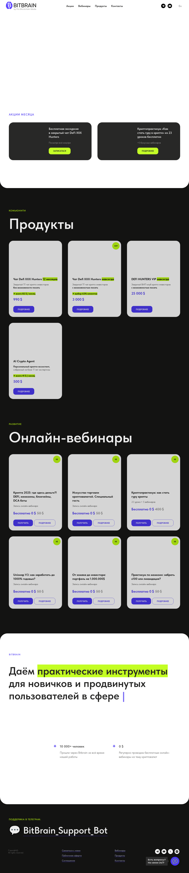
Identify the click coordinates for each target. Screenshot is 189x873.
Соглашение (68, 860)
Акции (70, 6)
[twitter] (170, 853)
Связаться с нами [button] (71, 850)
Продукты (101, 6)
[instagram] (177, 853)
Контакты (117, 6)
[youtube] (164, 853)
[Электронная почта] (170, 6)
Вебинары (84, 6)
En (180, 6)
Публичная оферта (72, 855)
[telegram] (163, 6)
